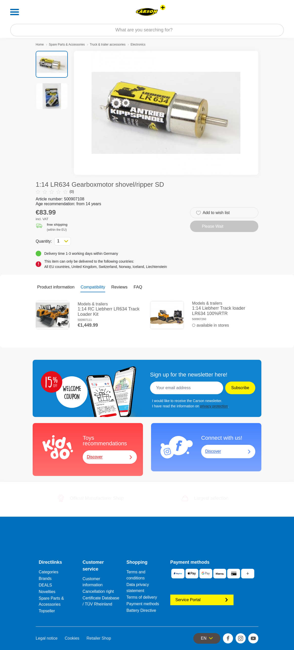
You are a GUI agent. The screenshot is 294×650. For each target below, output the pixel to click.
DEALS (45, 585)
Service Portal (201, 600)
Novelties (47, 592)
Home (40, 44)
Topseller (47, 611)
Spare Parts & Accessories (67, 44)
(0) (55, 191)
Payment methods (143, 604)
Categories (48, 572)
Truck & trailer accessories (107, 44)
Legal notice (46, 638)
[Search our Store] (147, 30)
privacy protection (214, 406)
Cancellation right (98, 591)
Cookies (72, 638)
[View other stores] (162, 7)
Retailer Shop (99, 638)
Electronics (138, 44)
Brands (45, 578)
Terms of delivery (142, 597)
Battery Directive (141, 610)
